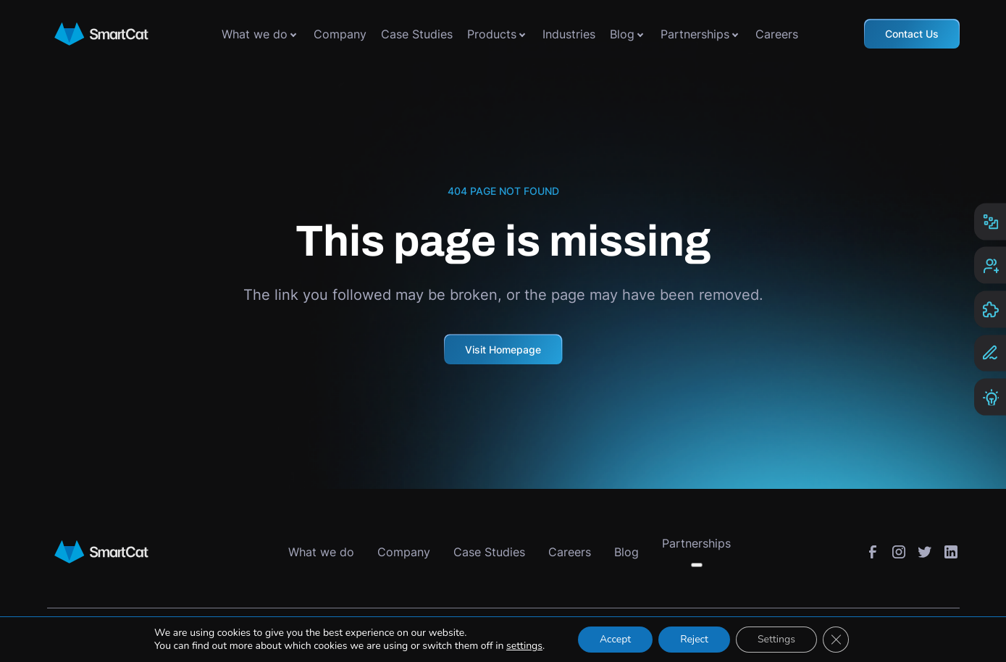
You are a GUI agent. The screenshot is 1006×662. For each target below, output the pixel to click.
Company (340, 34)
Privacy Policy (544, 632)
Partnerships (695, 34)
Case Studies (417, 34)
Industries (568, 34)
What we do (255, 34)
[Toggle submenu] (293, 34)
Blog (622, 34)
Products (491, 34)
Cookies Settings (634, 632)
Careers (776, 34)
